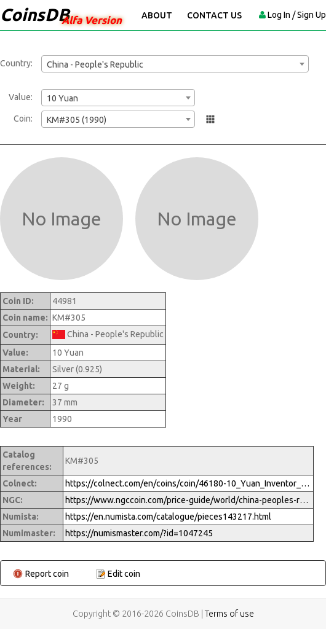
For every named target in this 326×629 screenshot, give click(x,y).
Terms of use (229, 614)
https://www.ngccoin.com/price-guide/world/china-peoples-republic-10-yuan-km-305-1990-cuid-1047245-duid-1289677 (188, 500)
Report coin (47, 574)
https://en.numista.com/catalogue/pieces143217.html (168, 517)
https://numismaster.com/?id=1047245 (139, 533)
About (156, 15)
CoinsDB (35, 14)
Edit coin (124, 574)
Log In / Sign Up (297, 15)
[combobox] (175, 63)
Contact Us (214, 15)
